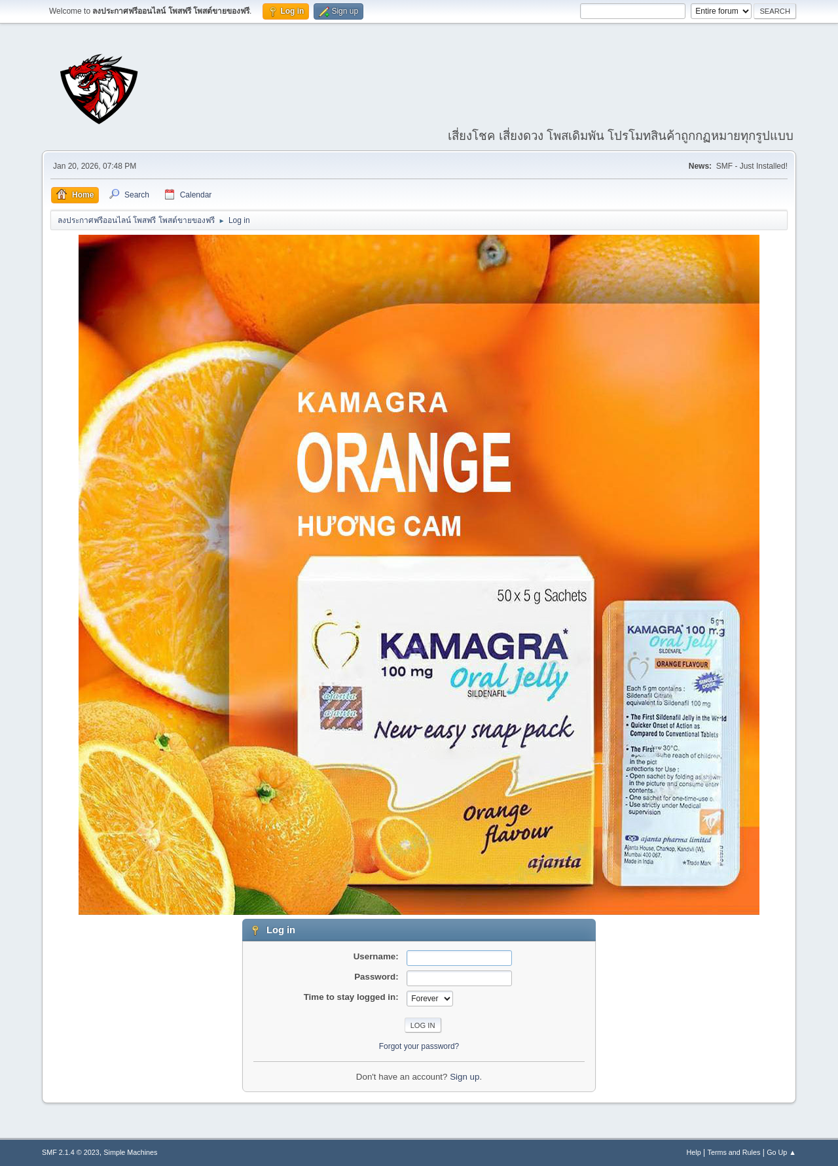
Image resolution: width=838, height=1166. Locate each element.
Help (694, 1152)
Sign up (464, 1077)
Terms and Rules (734, 1152)
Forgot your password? (419, 1046)
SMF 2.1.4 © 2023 (71, 1152)
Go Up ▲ (781, 1152)
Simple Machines (130, 1152)
